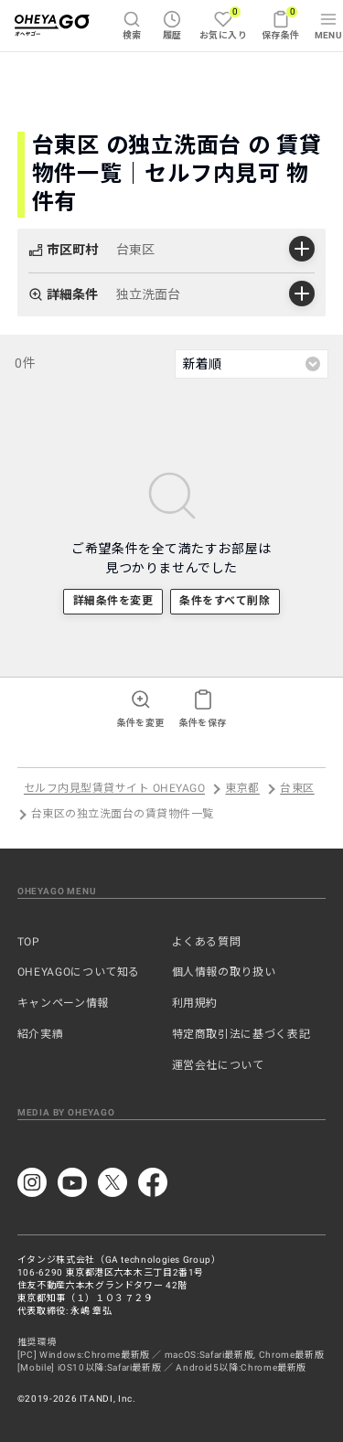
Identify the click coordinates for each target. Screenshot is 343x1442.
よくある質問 (206, 941)
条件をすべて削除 (224, 600)
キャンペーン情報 (63, 1003)
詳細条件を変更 (113, 600)
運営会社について (218, 1065)
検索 (132, 25)
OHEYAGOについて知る (78, 972)
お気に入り (223, 22)
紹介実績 (40, 1034)
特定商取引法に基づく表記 (241, 1034)
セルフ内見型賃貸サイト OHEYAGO (114, 789)
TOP (28, 941)
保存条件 (281, 22)
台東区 (297, 789)
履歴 (172, 25)
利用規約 (195, 1003)
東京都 (242, 789)
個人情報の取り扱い (224, 972)
